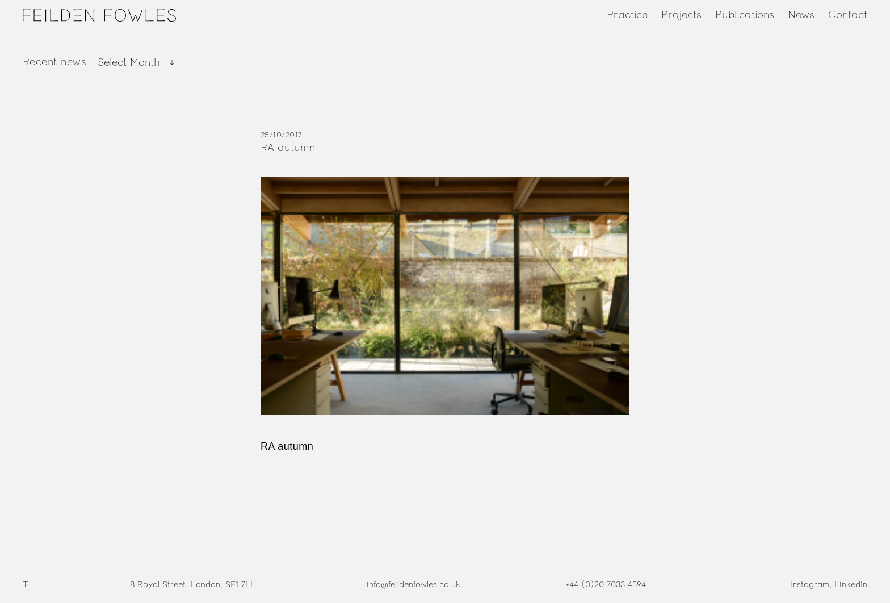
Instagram (809, 584)
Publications (744, 15)
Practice (627, 15)
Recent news (54, 62)
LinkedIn (850, 584)
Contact (847, 15)
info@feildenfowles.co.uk (413, 584)
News (801, 15)
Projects (681, 15)
